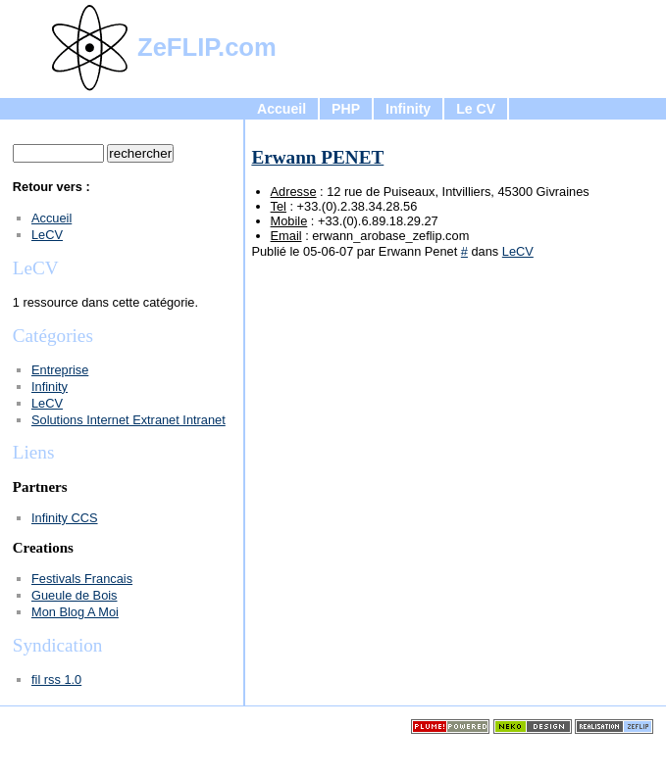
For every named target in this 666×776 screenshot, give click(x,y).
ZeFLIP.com (207, 47)
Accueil (281, 109)
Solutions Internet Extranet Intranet (128, 419)
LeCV (518, 251)
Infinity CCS (64, 517)
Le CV (475, 109)
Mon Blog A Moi (75, 612)
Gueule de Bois (74, 595)
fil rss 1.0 (56, 679)
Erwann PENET (317, 157)
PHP (346, 109)
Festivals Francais (81, 578)
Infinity (408, 109)
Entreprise (59, 370)
